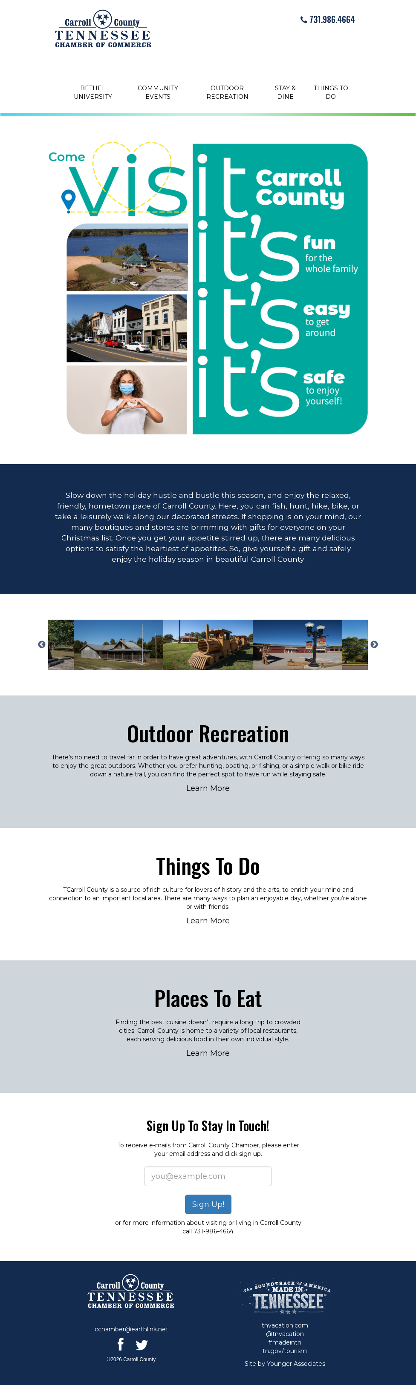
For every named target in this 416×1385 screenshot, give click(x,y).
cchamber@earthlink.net (131, 1329)
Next (374, 645)
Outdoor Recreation (227, 92)
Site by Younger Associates (285, 1364)
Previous (42, 645)
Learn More (208, 788)
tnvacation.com (285, 1325)
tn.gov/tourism (285, 1351)
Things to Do (331, 92)
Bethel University (93, 92)
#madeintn (284, 1342)
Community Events (158, 92)
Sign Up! (208, 1204)
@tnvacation (285, 1334)
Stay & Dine (285, 92)
